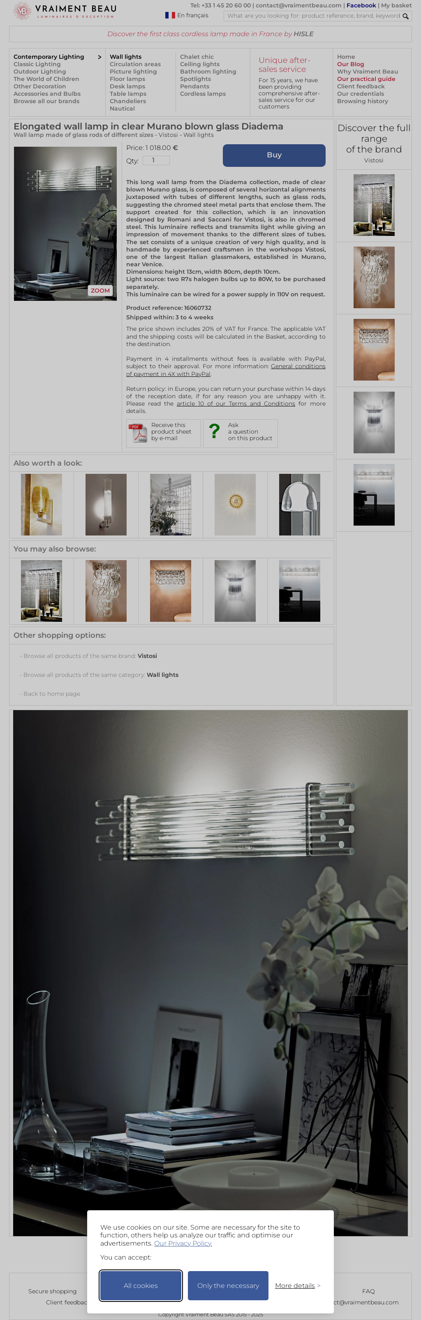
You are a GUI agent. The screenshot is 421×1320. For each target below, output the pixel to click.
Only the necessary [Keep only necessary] (228, 1286)
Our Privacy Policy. (183, 1243)
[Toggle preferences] (294, 1285)
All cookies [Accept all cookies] (141, 1286)
